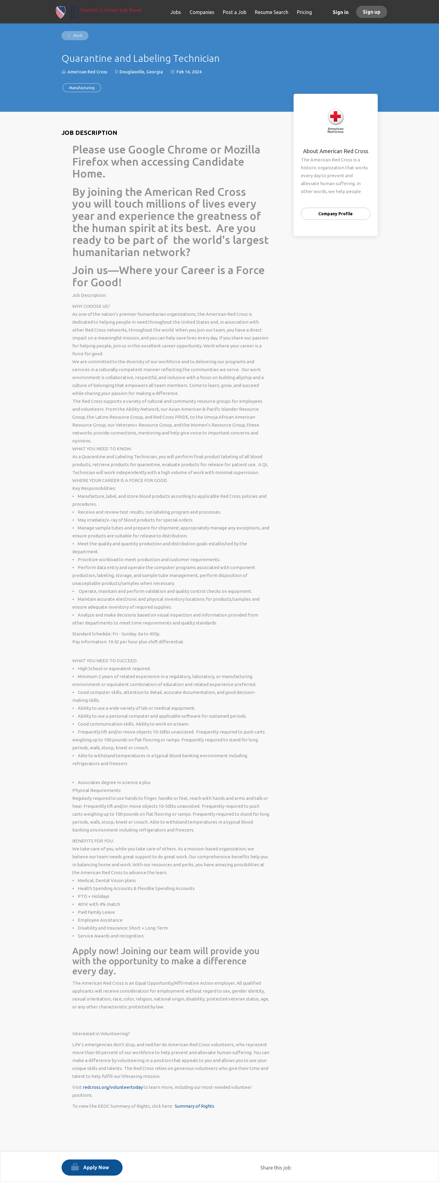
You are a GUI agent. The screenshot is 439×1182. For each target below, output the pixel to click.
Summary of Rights (194, 1106)
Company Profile (335, 213)
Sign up (371, 12)
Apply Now (96, 1167)
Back (77, 35)
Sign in (340, 12)
